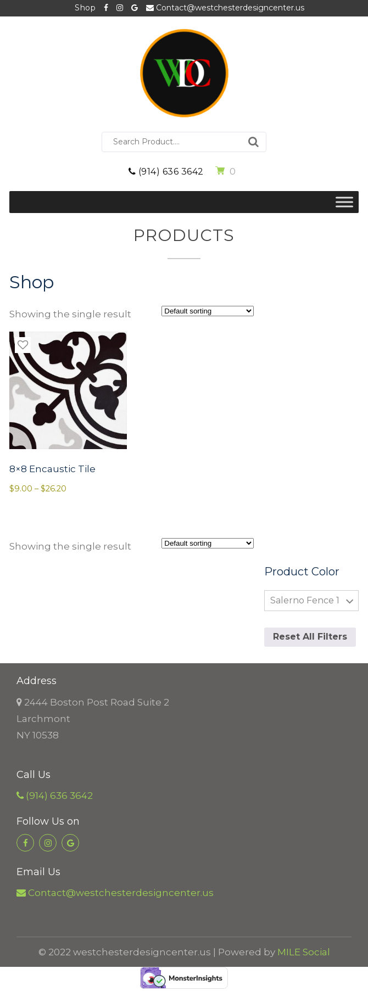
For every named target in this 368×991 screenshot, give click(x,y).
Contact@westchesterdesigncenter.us (225, 8)
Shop (85, 8)
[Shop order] (207, 311)
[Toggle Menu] (344, 202)
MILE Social (303, 952)
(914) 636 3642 (166, 171)
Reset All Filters (310, 636)
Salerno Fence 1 (304, 600)
